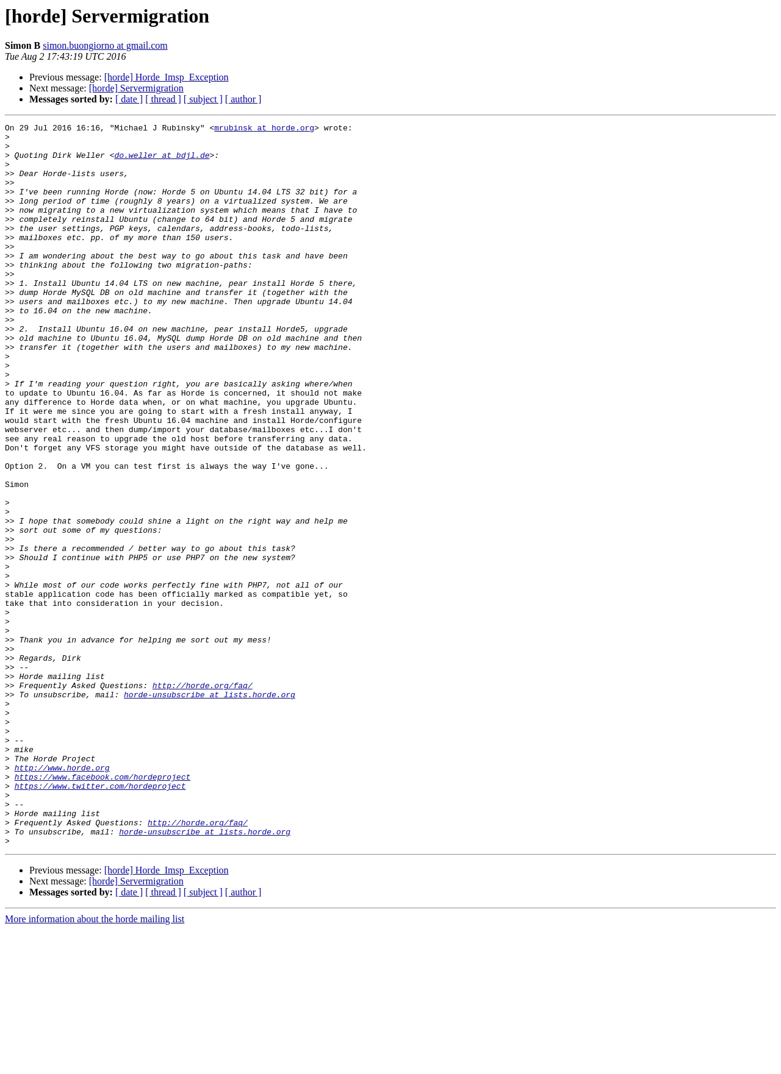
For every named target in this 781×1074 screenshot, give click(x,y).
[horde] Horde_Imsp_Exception (166, 77)
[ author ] (243, 99)
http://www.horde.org (62, 897)
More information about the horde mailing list (94, 1063)
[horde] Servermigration (136, 88)
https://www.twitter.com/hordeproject (100, 919)
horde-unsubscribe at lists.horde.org (209, 809)
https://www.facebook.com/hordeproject (103, 908)
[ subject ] (203, 99)
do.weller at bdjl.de (161, 162)
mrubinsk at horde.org (264, 129)
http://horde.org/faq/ (203, 798)
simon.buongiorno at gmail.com (105, 45)
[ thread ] (163, 99)
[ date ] (129, 99)
